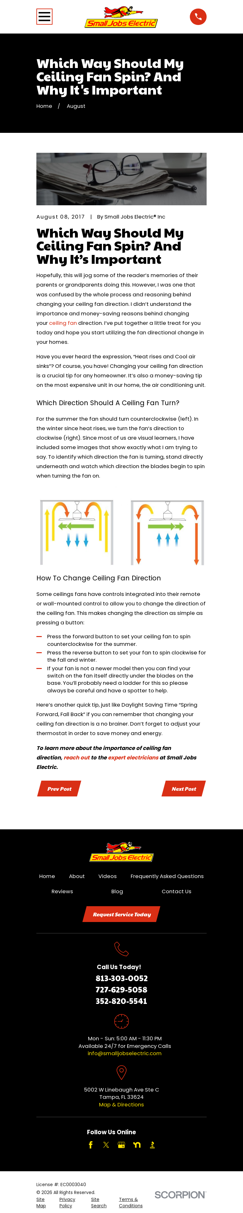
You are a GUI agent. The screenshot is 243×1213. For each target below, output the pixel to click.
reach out (77, 757)
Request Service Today (122, 915)
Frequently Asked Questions (167, 876)
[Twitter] (106, 1145)
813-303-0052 (122, 978)
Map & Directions (121, 1105)
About (77, 876)
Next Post (183, 788)
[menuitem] (44, 1203)
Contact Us (176, 891)
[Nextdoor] (136, 1145)
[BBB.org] (152, 1145)
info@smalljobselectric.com (125, 1054)
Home (47, 876)
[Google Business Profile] (121, 1145)
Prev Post (59, 788)
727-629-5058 (121, 989)
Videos (107, 876)
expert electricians (133, 757)
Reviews (62, 891)
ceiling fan (63, 323)
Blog (117, 891)
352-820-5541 (121, 1001)
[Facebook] (90, 1145)
